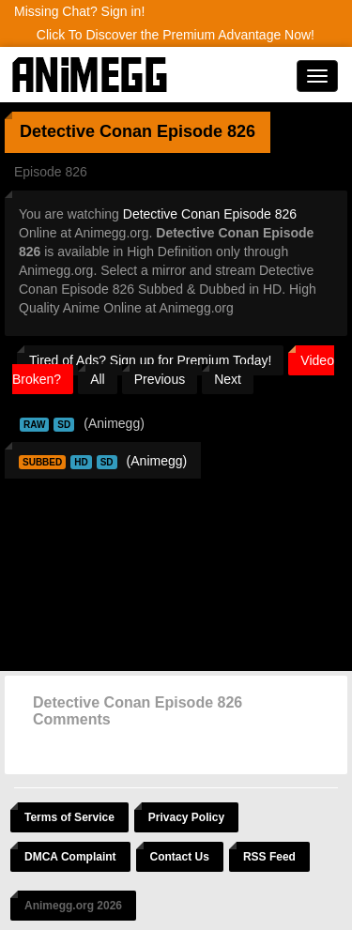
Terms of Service (69, 817)
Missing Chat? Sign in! (79, 11)
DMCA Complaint (70, 856)
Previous (159, 379)
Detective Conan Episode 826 (210, 213)
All (97, 379)
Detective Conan (86, 131)
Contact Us (179, 856)
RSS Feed (269, 856)
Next (227, 379)
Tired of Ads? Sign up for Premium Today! (150, 360)
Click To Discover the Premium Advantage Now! (175, 34)
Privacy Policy (186, 817)
